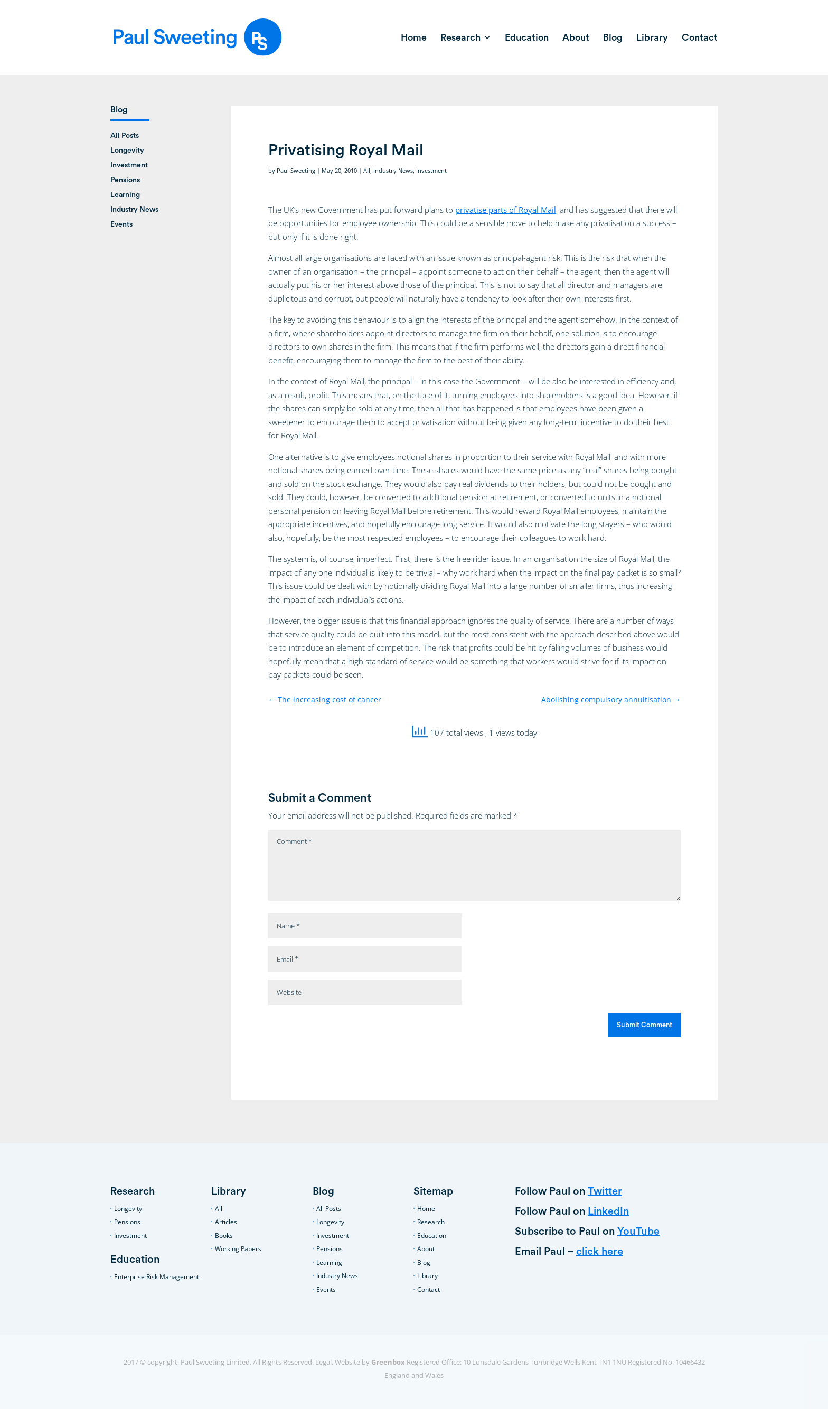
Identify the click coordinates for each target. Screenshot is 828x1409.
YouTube (638, 1231)
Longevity (127, 150)
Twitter (605, 1191)
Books (224, 1235)
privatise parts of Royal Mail (505, 209)
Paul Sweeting (296, 170)
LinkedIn (608, 1211)
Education (527, 38)
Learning (125, 195)
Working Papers (238, 1248)
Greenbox (388, 1362)
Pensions (125, 180)
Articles (226, 1221)
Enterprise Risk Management (156, 1276)
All (366, 170)
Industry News (393, 170)
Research (460, 38)
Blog (613, 38)
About (575, 38)
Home (414, 38)
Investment (431, 170)
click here (599, 1251)
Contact (700, 38)
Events (121, 224)
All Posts (124, 135)
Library (652, 38)
